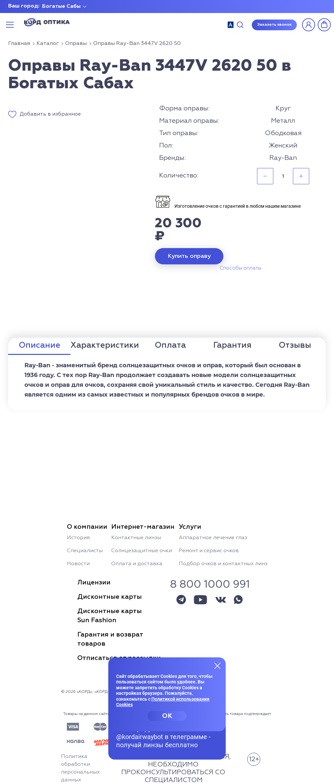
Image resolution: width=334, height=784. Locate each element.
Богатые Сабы (61, 6)
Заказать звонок (274, 25)
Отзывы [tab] (295, 346)
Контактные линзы (136, 537)
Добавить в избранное (50, 114)
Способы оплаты (240, 268)
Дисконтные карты (109, 597)
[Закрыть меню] (217, 665)
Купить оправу (189, 256)
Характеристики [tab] (104, 346)
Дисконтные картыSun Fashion (109, 615)
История (78, 537)
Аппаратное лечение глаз (213, 537)
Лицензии (94, 582)
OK (167, 716)
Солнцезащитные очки (141, 550)
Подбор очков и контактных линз (223, 564)
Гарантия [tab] (232, 346)
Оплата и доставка (136, 564)
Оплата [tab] (170, 346)
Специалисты (85, 550)
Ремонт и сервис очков (209, 550)
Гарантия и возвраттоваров (110, 639)
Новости (78, 564)
